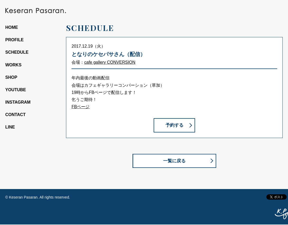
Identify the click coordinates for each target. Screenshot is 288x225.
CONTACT (15, 114)
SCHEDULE (17, 52)
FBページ (80, 106)
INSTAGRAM (18, 102)
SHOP (11, 77)
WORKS (13, 65)
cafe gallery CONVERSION (109, 62)
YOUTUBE (15, 90)
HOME (11, 27)
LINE (10, 127)
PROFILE (14, 40)
